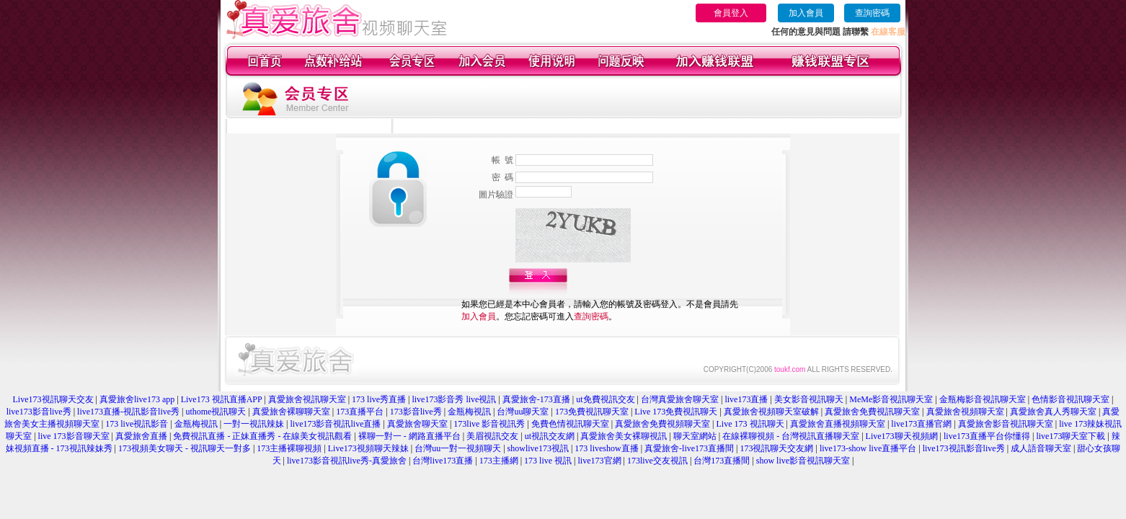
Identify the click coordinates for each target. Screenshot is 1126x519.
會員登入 (731, 13)
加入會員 (806, 13)
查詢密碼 (872, 13)
